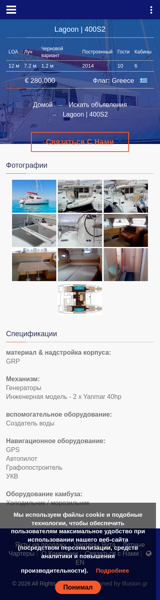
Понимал (78, 587)
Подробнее (112, 570)
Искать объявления (98, 104)
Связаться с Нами (80, 142)
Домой (43, 104)
